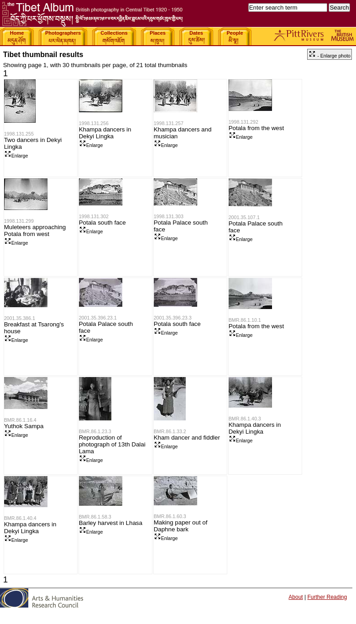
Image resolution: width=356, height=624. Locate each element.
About (295, 597)
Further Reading (327, 597)
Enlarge (16, 155)
